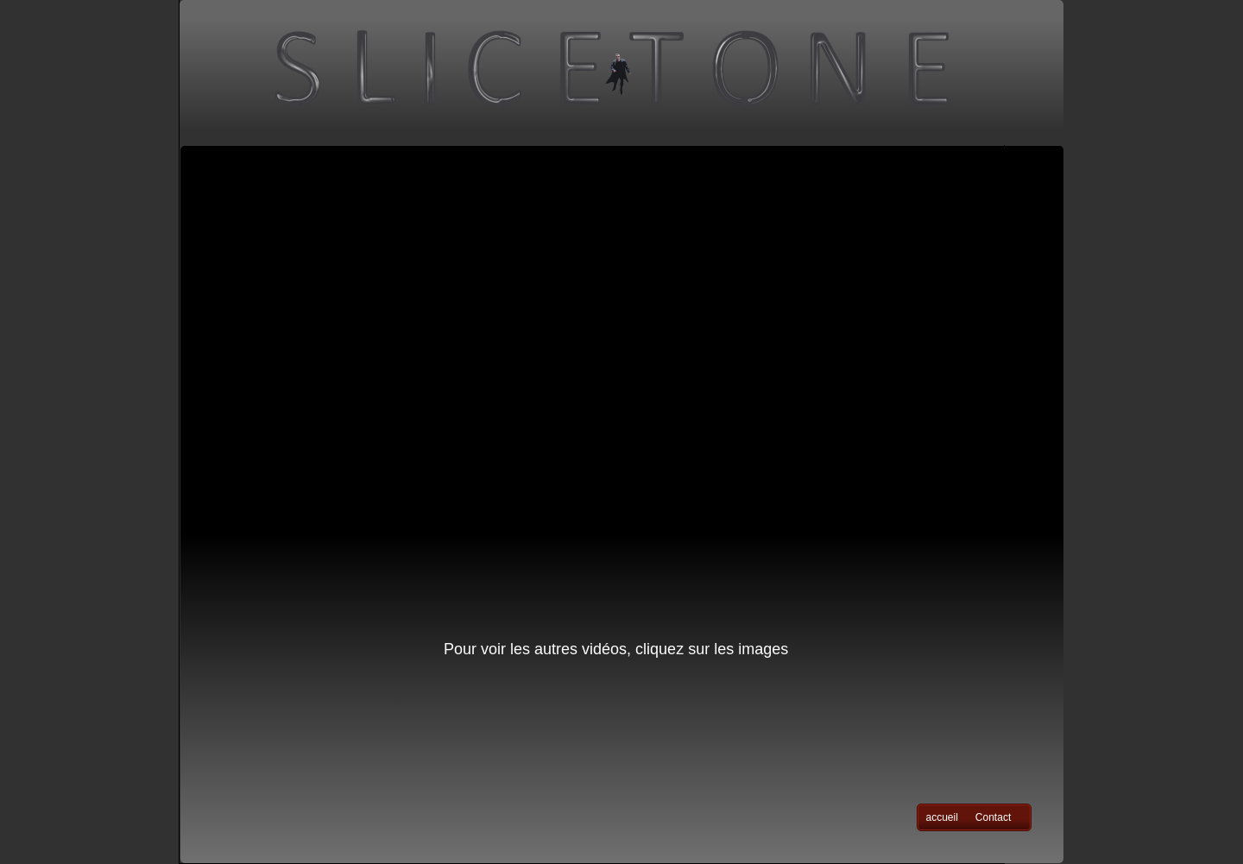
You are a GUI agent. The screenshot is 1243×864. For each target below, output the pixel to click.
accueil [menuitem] (942, 817)
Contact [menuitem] (993, 817)
